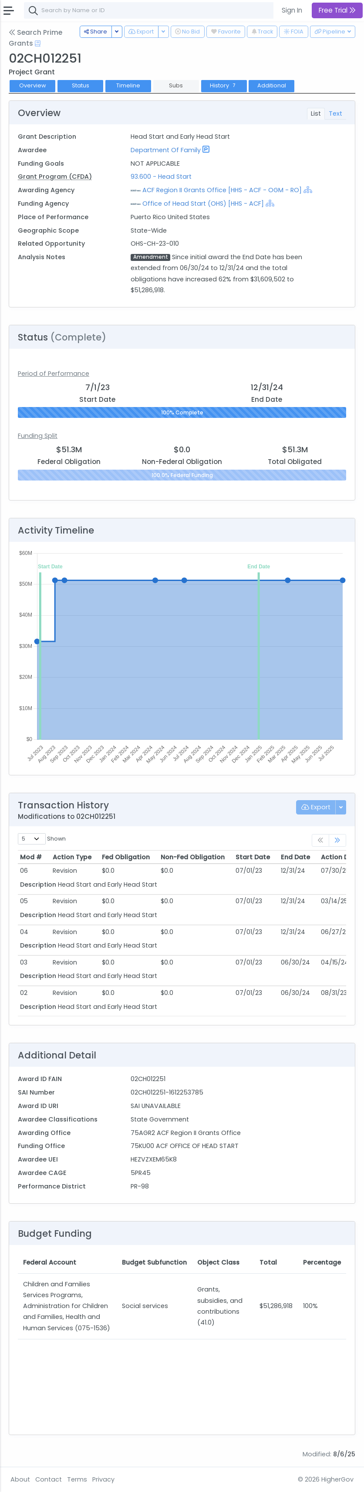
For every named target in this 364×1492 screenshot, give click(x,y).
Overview (32, 85)
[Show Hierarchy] (307, 190)
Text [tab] (335, 113)
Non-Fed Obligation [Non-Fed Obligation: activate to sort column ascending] (193, 857)
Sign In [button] (292, 10)
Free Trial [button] (337, 10)
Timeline (128, 85)
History (223, 85)
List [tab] (316, 113)
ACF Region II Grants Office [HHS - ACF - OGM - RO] (222, 190)
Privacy (103, 1479)
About (20, 1479)
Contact (48, 1479)
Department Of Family (166, 150)
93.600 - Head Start (161, 176)
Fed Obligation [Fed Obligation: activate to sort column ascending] (126, 857)
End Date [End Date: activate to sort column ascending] (295, 857)
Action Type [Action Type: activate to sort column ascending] (72, 857)
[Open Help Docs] (37, 43)
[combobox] (154, 10)
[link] (337, 840)
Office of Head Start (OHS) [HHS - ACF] (203, 203)
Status (80, 85)
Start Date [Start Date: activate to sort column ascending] (253, 857)
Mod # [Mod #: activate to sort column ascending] (31, 857)
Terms (77, 1479)
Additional (271, 85)
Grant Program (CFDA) (55, 176)
